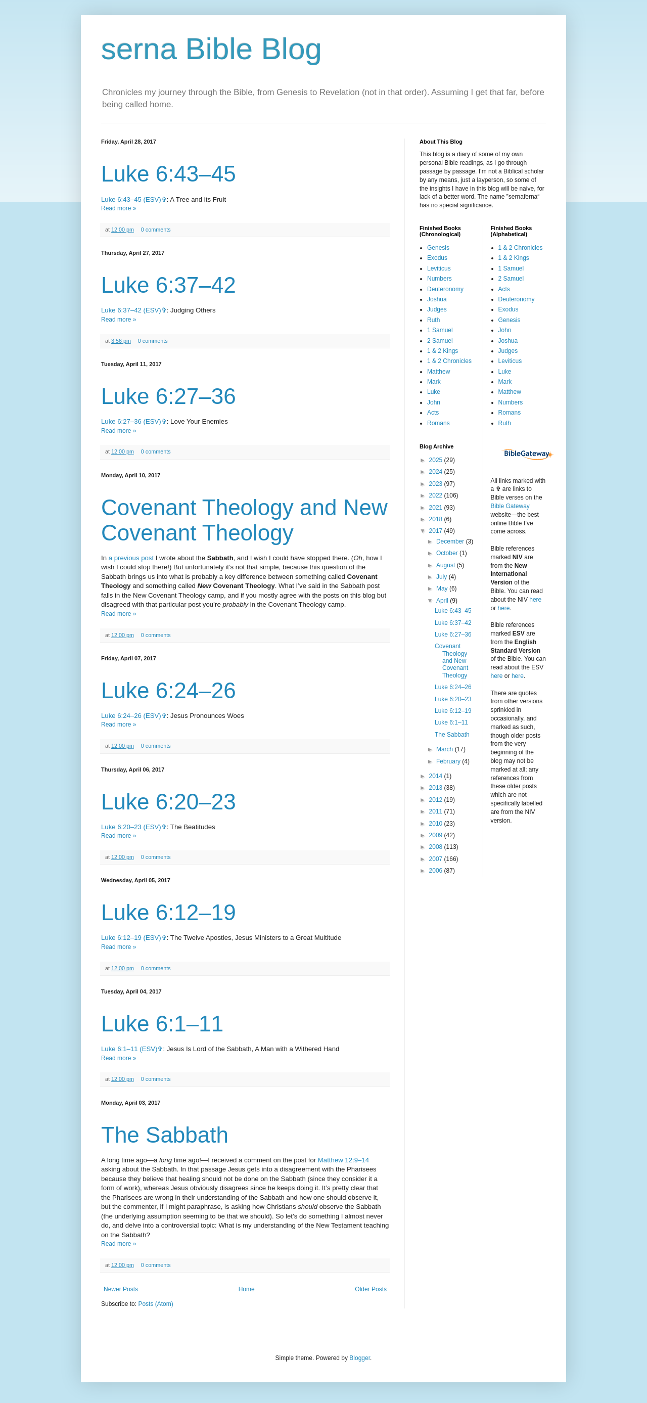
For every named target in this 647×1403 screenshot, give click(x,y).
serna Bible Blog (211, 49)
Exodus (437, 257)
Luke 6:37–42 (168, 285)
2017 (436, 530)
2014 (436, 776)
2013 (436, 787)
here (535, 599)
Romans (438, 423)
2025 (436, 460)
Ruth (433, 320)
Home (247, 1289)
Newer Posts (121, 1289)
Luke (433, 391)
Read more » (118, 208)
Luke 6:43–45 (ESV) (131, 199)
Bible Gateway (510, 506)
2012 (436, 799)
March (445, 749)
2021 (436, 507)
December (451, 541)
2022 (436, 495)
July (442, 576)
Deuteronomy (445, 289)
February (449, 761)
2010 (436, 823)
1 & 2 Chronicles (449, 361)
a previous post (131, 558)
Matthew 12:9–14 (343, 1160)
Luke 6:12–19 (168, 912)
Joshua (437, 299)
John (433, 402)
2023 (436, 483)
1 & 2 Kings (442, 350)
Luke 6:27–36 (168, 396)
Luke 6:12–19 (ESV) (131, 937)
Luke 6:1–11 (162, 1023)
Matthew (438, 371)
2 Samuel (440, 340)
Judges (437, 309)
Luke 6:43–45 (168, 173)
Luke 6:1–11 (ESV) (129, 1049)
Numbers (439, 278)
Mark (434, 381)
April (443, 600)
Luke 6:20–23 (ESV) (131, 827)
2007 (436, 859)
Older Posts (371, 1289)
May (442, 588)
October (447, 553)
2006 (436, 870)
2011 (436, 811)
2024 (436, 471)
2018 (436, 519)
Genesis (438, 247)
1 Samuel (440, 330)
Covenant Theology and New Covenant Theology (244, 520)
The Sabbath (164, 1134)
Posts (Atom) (155, 1303)
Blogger (359, 1358)
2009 (436, 835)
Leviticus (439, 268)
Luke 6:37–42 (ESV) (131, 310)
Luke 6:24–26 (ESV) (131, 715)
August (446, 565)
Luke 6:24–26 (168, 690)
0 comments (156, 230)
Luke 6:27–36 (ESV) (131, 421)
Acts (433, 412)
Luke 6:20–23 (168, 801)
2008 (436, 846)
